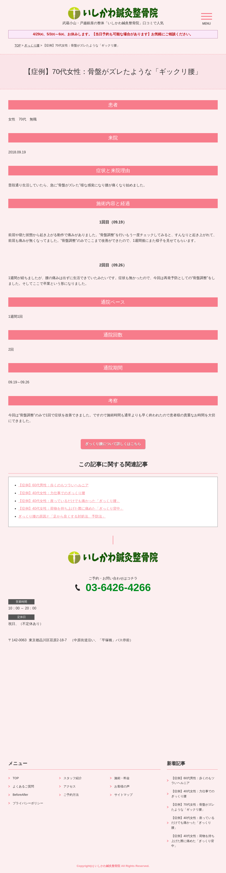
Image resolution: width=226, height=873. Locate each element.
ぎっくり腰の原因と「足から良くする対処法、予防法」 (62, 516)
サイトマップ (123, 794)
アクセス (69, 786)
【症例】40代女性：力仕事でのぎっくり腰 (51, 493)
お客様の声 (122, 786)
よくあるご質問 (23, 786)
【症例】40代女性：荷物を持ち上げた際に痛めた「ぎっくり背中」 (70, 508)
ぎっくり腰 (31, 45)
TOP (18, 45)
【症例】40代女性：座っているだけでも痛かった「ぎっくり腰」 (69, 501)
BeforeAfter (20, 794)
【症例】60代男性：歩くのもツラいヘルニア (53, 485)
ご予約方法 (71, 794)
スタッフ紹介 (72, 778)
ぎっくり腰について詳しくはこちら (113, 444)
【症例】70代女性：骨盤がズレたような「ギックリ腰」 (192, 807)
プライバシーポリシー (28, 803)
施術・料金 (122, 778)
